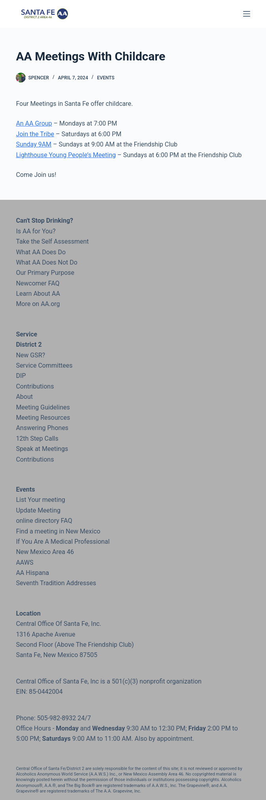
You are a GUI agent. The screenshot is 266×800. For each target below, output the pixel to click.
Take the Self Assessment (52, 241)
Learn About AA (38, 293)
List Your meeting (40, 499)
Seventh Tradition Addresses (56, 583)
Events (105, 78)
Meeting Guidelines (43, 407)
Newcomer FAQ (37, 283)
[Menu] (246, 13)
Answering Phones (42, 428)
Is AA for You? (35, 231)
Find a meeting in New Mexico (58, 531)
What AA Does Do (41, 252)
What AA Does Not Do (46, 262)
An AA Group (34, 123)
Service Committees (44, 365)
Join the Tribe (35, 134)
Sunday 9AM (33, 144)
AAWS (24, 562)
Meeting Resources (43, 417)
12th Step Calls (37, 438)
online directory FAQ (44, 520)
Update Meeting (38, 510)
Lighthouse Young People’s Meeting (66, 155)
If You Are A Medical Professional (62, 541)
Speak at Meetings (42, 449)
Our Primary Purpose (45, 272)
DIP (21, 375)
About (24, 396)
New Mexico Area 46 (45, 552)
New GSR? (30, 355)
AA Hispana (32, 573)
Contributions (35, 386)
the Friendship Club (104, 644)
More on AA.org (38, 304)
